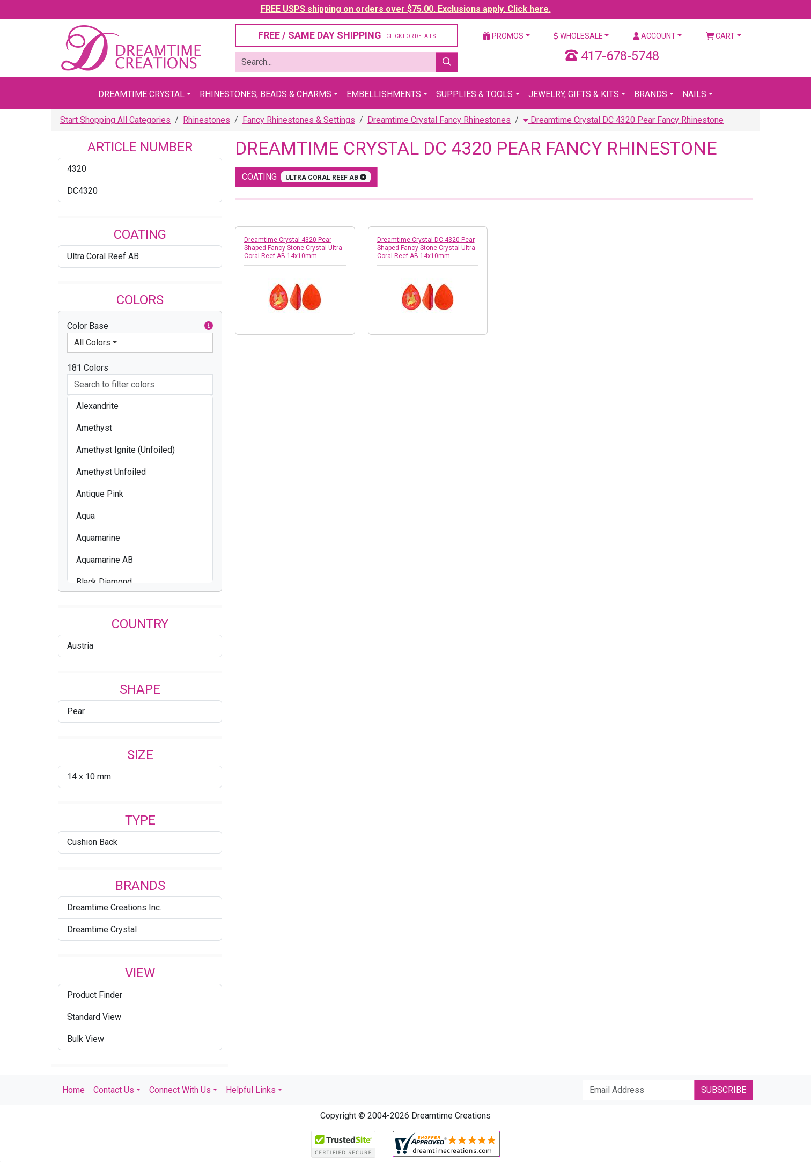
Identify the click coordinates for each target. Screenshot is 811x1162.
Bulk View (85, 1039)
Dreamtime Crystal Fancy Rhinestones (439, 120)
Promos (503, 36)
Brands (650, 94)
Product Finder (94, 995)
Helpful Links (251, 1090)
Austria (80, 646)
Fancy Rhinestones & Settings (298, 120)
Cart (720, 36)
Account (654, 36)
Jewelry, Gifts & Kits (573, 94)
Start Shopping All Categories (115, 120)
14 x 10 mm (89, 776)
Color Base (140, 326)
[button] (208, 326)
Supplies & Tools (474, 94)
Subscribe (723, 1090)
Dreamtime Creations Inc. (114, 907)
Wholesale (578, 36)
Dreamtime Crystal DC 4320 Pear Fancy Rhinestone (623, 120)
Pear (76, 711)
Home (73, 1090)
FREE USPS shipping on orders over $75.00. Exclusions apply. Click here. (406, 9)
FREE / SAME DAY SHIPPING (347, 35)
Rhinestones (206, 120)
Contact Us (113, 1090)
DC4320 (82, 191)
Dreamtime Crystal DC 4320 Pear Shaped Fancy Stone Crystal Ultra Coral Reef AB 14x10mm (426, 248)
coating (306, 176)
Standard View (94, 1017)
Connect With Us (180, 1090)
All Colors (92, 342)
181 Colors (87, 368)
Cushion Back (92, 842)
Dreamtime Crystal (141, 94)
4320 (76, 169)
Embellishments (383, 94)
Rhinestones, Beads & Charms (265, 94)
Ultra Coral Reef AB (103, 256)
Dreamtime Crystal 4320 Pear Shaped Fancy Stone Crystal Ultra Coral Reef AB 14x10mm (293, 248)
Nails (694, 94)
